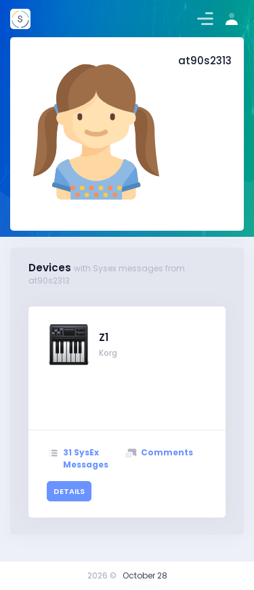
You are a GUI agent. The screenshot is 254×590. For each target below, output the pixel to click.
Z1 (103, 337)
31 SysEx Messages (85, 458)
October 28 (145, 575)
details (69, 491)
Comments (167, 452)
